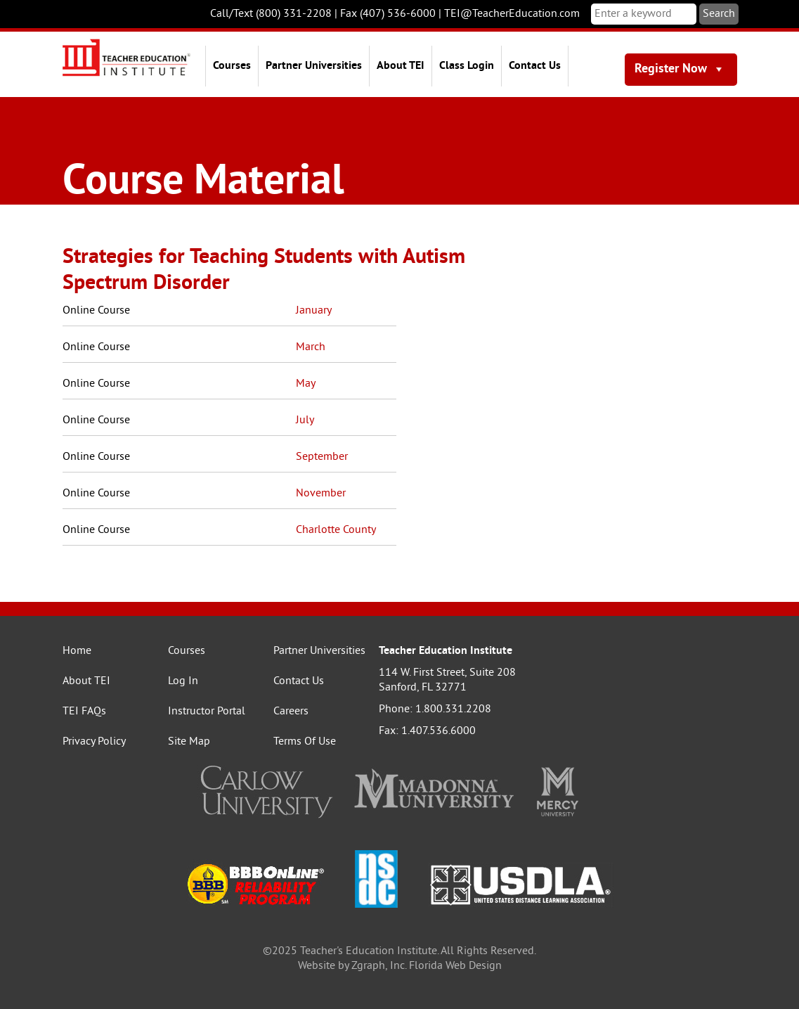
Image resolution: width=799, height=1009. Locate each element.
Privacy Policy (94, 742)
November (321, 494)
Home (77, 651)
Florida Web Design (455, 966)
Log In (183, 681)
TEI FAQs (84, 712)
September (322, 457)
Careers (290, 712)
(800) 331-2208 (294, 14)
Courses (232, 66)
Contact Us (535, 66)
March (310, 347)
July (305, 420)
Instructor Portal (206, 712)
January (314, 311)
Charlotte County (336, 530)
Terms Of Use (304, 742)
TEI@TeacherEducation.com (512, 14)
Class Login (466, 66)
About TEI (400, 66)
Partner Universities (314, 66)
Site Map (189, 742)
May (306, 384)
